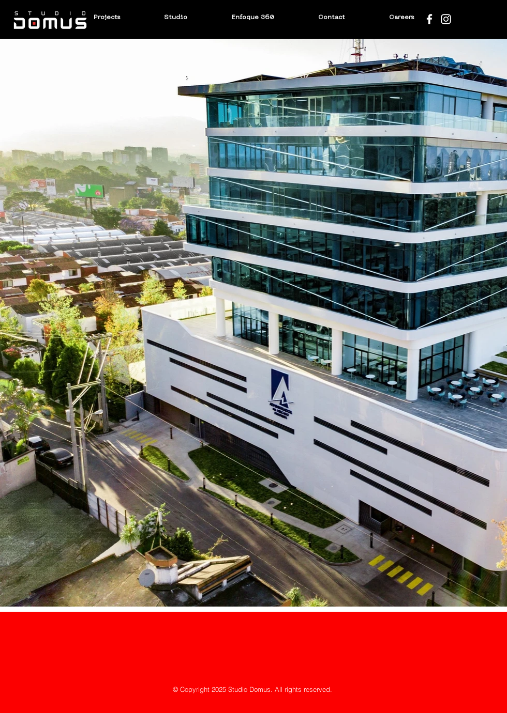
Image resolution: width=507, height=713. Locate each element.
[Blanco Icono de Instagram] (446, 19)
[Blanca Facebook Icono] (429, 19)
